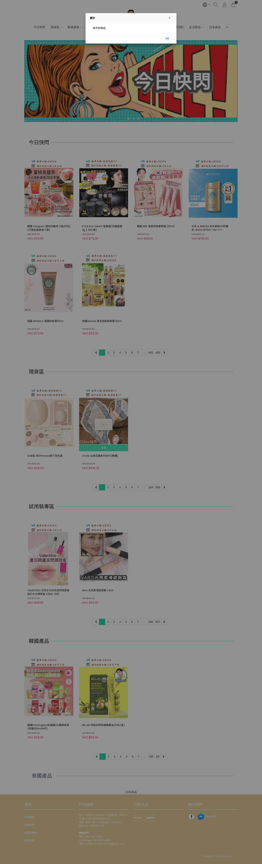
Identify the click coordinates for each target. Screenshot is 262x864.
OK (167, 38)
